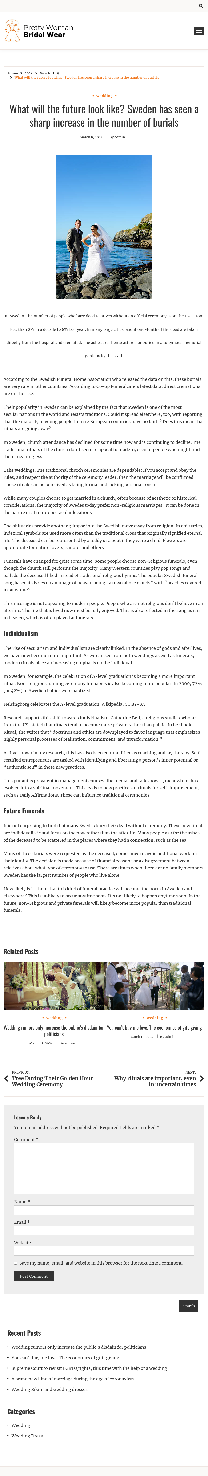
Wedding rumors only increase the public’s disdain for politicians (54, 1031)
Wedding (104, 95)
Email (22, 1222)
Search (188, 1306)
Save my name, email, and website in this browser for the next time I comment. (101, 1263)
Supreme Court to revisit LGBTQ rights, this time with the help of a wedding (89, 1368)
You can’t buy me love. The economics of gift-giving (154, 1027)
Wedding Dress (27, 1436)
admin (119, 137)
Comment (26, 1139)
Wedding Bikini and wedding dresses (50, 1389)
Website (22, 1242)
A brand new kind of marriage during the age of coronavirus (73, 1379)
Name (22, 1201)
